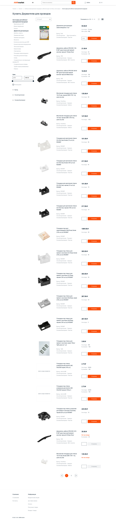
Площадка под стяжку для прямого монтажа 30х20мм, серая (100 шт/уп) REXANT (66, 298)
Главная (14, 8)
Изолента (16, 39)
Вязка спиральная (19, 26)
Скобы (15, 58)
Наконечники (17, 48)
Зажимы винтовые (19, 35)
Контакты (15, 500)
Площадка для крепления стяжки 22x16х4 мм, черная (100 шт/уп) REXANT (66, 208)
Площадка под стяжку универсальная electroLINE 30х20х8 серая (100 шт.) (64, 365)
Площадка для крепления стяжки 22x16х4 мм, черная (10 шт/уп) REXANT (66, 185)
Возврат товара (32, 510)
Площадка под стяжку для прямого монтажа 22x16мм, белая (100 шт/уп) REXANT (66, 253)
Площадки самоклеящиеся (21, 53)
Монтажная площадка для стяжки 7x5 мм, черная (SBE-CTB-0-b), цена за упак (66, 117)
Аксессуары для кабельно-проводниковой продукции (74, 8)
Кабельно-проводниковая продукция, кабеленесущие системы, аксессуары (42, 8)
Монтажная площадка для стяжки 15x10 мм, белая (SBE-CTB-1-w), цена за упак (66, 455)
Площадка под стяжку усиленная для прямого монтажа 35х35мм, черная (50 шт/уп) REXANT (66, 410)
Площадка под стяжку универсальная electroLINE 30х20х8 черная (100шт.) (64, 388)
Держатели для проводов (21, 30)
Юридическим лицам (33, 497)
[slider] (12, 81)
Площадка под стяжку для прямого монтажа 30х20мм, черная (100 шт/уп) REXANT (64, 320)
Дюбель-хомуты (18, 33)
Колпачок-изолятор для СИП (21, 42)
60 (94, 19)
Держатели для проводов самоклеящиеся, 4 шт (64, 26)
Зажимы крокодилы (19, 37)
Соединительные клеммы (21, 64)
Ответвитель (17, 51)
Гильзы (16, 28)
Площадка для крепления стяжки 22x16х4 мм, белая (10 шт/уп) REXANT (66, 140)
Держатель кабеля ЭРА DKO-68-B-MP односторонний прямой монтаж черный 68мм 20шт (66, 72)
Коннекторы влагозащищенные (22, 44)
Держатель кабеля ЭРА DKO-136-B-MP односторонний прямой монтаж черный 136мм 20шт (66, 50)
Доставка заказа (32, 500)
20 (90, 19)
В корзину (94, 38)
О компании (16, 497)
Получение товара (33, 507)
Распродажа (18, 84)
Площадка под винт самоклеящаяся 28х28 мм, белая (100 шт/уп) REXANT (66, 230)
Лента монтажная (19, 46)
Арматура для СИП (19, 24)
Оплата (30, 504)
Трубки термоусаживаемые (21, 66)
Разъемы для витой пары (20, 55)
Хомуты (16, 68)
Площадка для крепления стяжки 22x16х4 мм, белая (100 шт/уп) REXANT (66, 162)
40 (92, 19)
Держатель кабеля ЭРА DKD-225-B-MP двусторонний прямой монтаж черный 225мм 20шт (66, 433)
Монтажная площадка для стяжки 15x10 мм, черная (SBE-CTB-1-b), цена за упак (66, 95)
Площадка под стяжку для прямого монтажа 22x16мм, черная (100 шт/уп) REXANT (64, 275)
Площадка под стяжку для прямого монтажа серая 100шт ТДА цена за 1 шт (65, 343)
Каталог (20, 8)
